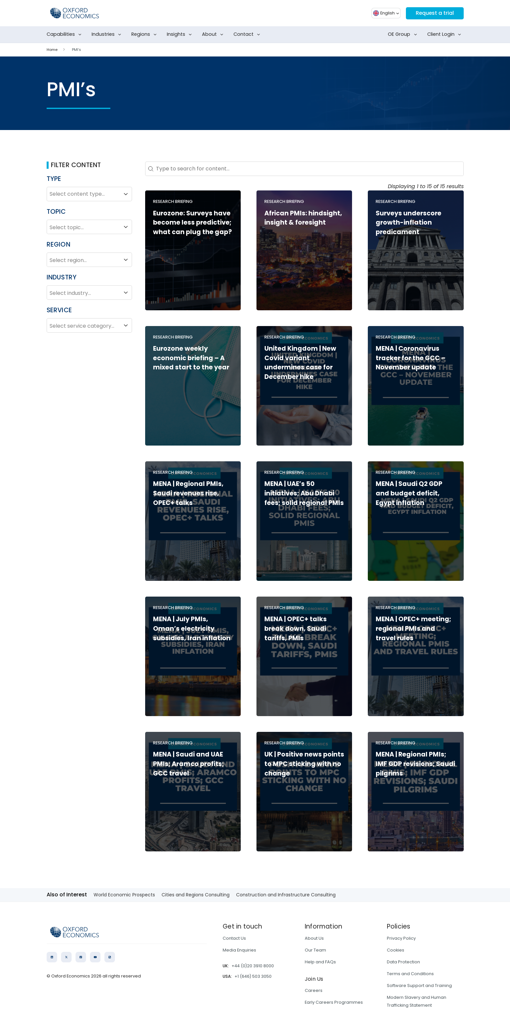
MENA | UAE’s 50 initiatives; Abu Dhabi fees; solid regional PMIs (304, 493)
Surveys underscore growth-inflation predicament (408, 223)
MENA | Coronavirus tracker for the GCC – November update (410, 358)
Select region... (89, 259)
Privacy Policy (401, 938)
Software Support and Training (419, 985)
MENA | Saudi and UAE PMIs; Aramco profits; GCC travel (188, 764)
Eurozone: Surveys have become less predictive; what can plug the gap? (192, 223)
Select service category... (89, 325)
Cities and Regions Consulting (196, 894)
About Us (314, 938)
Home (52, 49)
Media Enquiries (239, 950)
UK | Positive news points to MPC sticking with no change (304, 764)
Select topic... (89, 227)
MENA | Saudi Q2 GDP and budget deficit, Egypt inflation (409, 493)
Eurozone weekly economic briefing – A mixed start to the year (191, 358)
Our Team (315, 950)
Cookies (395, 950)
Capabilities (65, 34)
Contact (248, 34)
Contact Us (234, 938)
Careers (313, 990)
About (214, 34)
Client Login (445, 34)
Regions (145, 34)
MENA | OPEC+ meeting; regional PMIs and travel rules (413, 629)
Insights (180, 34)
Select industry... (89, 292)
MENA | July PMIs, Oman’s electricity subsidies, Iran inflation (192, 629)
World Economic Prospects (124, 894)
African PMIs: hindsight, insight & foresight (303, 218)
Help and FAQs (320, 962)
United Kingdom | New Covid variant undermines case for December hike (300, 362)
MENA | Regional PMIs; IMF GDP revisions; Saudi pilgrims (415, 764)
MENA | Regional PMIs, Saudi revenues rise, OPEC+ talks (188, 493)
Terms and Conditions (410, 973)
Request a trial (434, 13)
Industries (108, 34)
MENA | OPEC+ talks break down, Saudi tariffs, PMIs (295, 629)
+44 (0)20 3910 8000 (253, 966)
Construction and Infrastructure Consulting (286, 894)
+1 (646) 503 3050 (253, 976)
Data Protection (403, 962)
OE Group (403, 34)
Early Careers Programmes (334, 1002)
